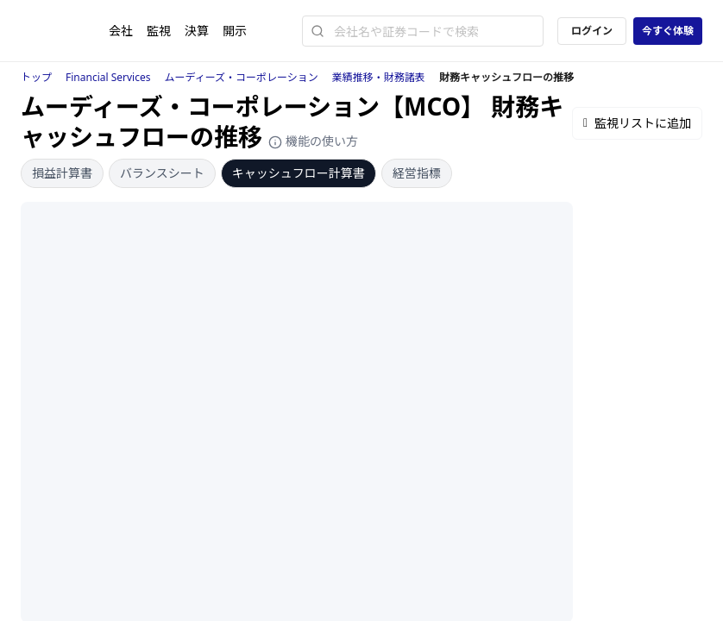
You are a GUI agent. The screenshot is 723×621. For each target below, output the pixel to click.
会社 (121, 30)
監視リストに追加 (637, 123)
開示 (235, 30)
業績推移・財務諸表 (378, 77)
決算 (197, 30)
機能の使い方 (313, 141)
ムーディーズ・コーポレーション (241, 77)
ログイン (592, 30)
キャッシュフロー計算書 (298, 173)
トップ (36, 77)
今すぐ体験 (668, 30)
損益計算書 (62, 173)
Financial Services (108, 77)
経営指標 (417, 173)
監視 (159, 30)
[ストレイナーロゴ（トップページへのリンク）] (65, 31)
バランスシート (162, 173)
